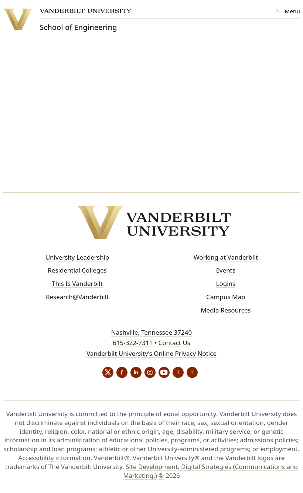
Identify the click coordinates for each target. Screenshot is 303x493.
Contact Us (174, 342)
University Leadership (77, 257)
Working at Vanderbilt (226, 257)
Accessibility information (54, 457)
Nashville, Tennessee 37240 (151, 332)
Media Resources (226, 310)
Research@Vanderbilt (77, 297)
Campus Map (225, 297)
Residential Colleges (77, 270)
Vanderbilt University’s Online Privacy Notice (151, 353)
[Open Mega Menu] (288, 11)
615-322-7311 (133, 342)
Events (225, 270)
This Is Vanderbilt (77, 283)
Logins (226, 283)
